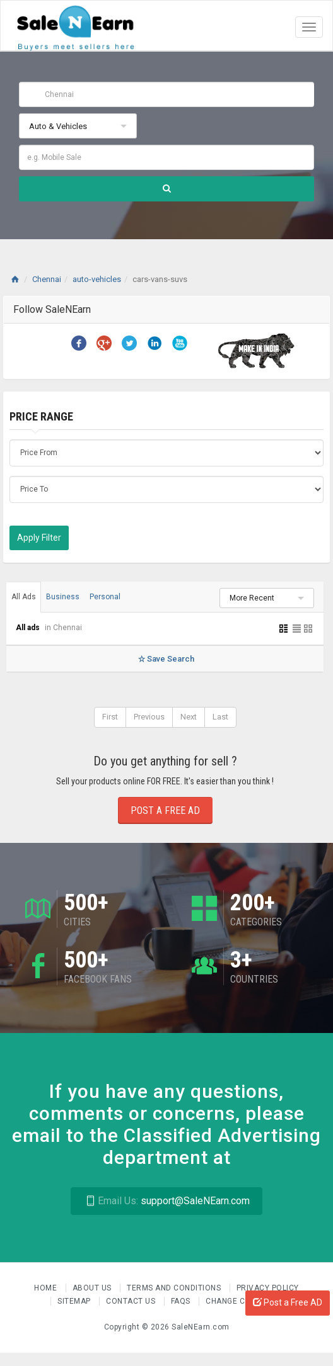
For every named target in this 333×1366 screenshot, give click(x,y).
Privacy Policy (268, 1288)
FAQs (182, 1301)
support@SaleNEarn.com (166, 1201)
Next (188, 716)
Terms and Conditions (175, 1288)
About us (93, 1288)
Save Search (165, 658)
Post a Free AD (287, 1302)
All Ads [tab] (23, 596)
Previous (149, 716)
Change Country (241, 1301)
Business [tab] (62, 596)
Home (46, 1288)
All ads (29, 627)
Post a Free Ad (165, 810)
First (110, 716)
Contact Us (132, 1301)
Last (220, 716)
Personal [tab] (105, 596)
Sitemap (75, 1301)
